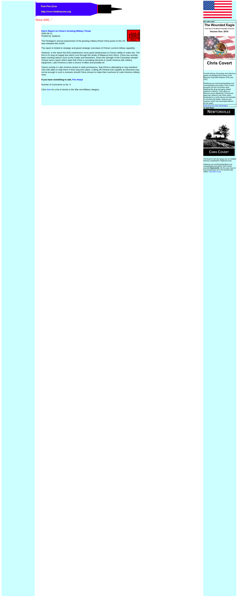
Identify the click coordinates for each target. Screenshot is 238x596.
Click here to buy (215, 172)
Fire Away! (77, 79)
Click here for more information (216, 106)
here (49, 89)
